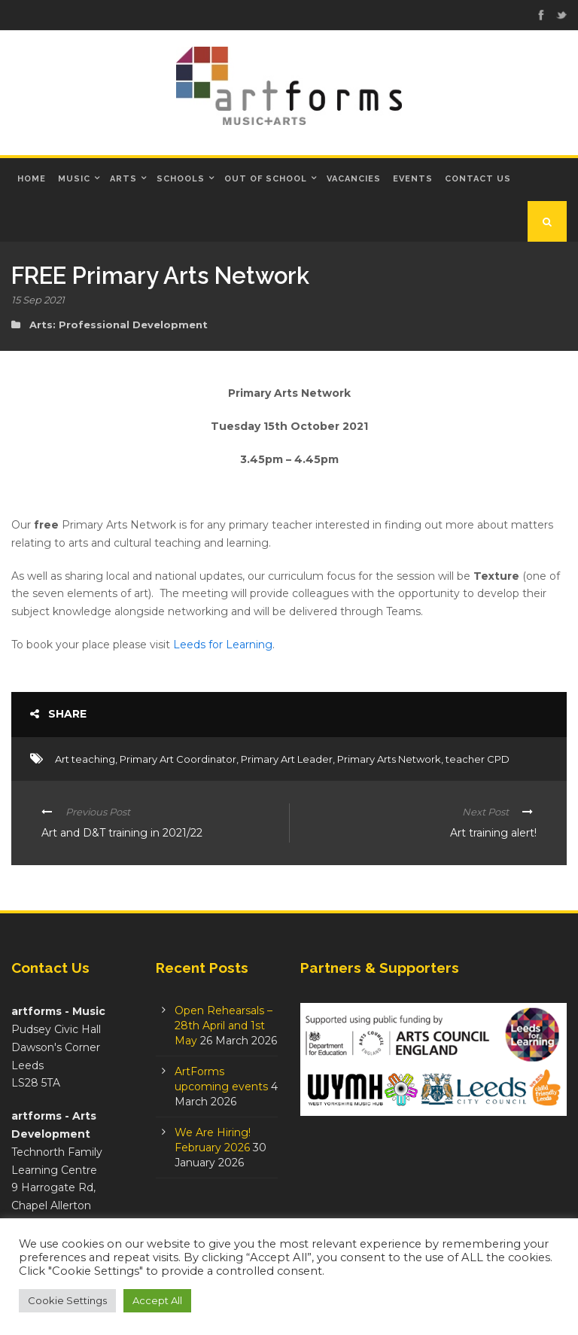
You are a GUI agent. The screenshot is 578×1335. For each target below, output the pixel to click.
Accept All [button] (157, 1300)
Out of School (265, 179)
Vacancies (354, 179)
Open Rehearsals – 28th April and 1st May (223, 1025)
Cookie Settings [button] (67, 1300)
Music (74, 179)
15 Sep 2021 (38, 300)
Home (31, 179)
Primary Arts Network (389, 759)
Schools (181, 179)
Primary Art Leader (287, 759)
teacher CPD (478, 759)
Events (413, 179)
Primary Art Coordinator (178, 759)
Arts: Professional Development (118, 325)
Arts (123, 179)
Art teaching (85, 759)
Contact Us (478, 179)
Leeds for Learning (222, 644)
